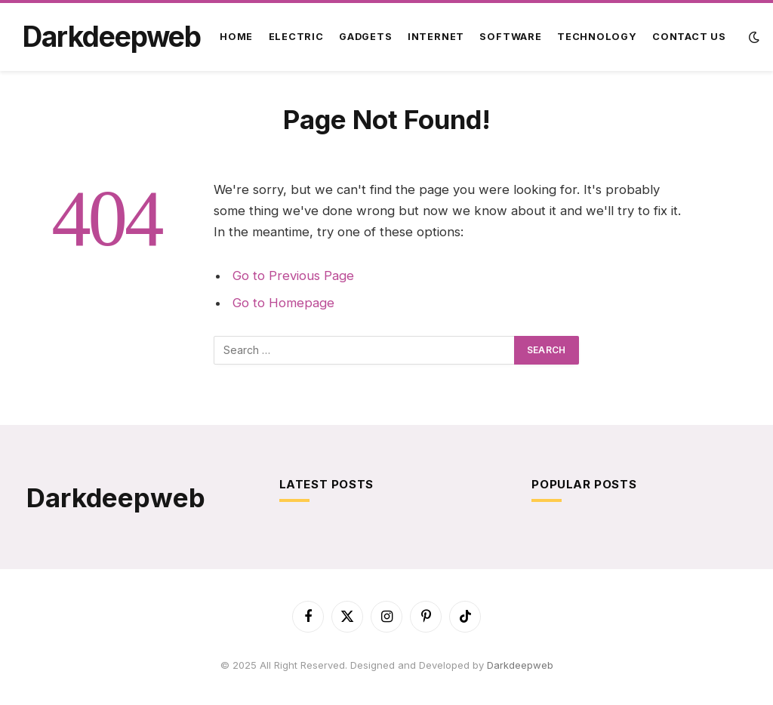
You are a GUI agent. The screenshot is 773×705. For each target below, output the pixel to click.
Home (236, 36)
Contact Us (689, 36)
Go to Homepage (283, 302)
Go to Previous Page (293, 275)
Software (510, 36)
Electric (296, 36)
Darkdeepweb (520, 665)
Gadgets (365, 36)
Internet (436, 36)
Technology (597, 36)
